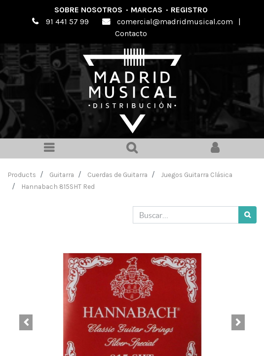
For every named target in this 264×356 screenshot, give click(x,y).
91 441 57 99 (67, 21)
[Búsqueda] (247, 214)
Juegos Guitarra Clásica (196, 174)
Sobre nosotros (88, 9)
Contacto (131, 33)
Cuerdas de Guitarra (117, 174)
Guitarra (61, 174)
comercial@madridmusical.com (175, 21)
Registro (189, 9)
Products (22, 174)
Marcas (146, 9)
